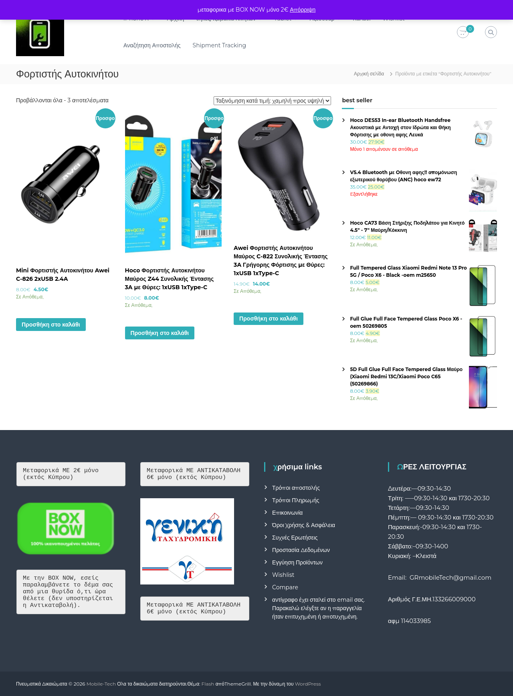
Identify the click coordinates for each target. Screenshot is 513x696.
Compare (285, 587)
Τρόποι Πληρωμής (295, 500)
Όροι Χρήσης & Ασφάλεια (303, 525)
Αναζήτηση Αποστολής (151, 45)
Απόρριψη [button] (302, 9)
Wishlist (283, 574)
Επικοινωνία (287, 512)
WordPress (308, 684)
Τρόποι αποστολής (296, 487)
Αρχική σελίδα (369, 74)
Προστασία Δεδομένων (301, 550)
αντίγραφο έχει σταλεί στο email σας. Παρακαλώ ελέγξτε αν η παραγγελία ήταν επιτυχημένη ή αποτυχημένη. (318, 608)
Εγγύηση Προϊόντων (297, 562)
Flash (208, 684)
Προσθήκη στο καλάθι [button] (51, 324)
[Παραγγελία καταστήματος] (272, 100)
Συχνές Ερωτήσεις (295, 537)
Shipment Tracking (219, 45)
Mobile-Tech (101, 684)
